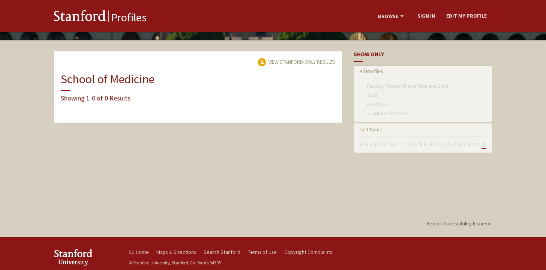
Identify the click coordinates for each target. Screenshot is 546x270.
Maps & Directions (176, 252)
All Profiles (371, 71)
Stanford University (85, 257)
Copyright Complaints (308, 252)
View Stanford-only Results (296, 61)
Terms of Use (262, 252)
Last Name (371, 129)
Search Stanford (222, 252)
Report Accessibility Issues (459, 223)
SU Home (139, 252)
